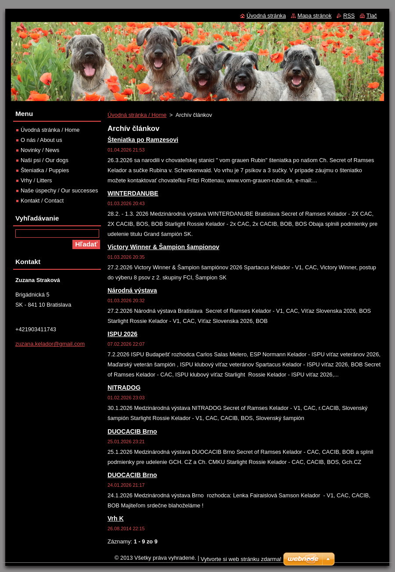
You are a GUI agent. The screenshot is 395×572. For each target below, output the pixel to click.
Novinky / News (40, 150)
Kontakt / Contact (42, 200)
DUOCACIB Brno (132, 431)
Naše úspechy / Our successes (59, 190)
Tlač (371, 15)
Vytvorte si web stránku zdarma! (241, 559)
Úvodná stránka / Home (137, 115)
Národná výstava (132, 290)
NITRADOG (124, 387)
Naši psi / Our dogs (44, 160)
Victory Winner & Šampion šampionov (163, 246)
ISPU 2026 (122, 333)
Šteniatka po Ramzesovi (143, 139)
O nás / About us (41, 140)
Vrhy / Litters (36, 180)
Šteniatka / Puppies (45, 170)
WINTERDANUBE (133, 193)
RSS (349, 15)
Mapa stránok (315, 15)
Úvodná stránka (266, 15)
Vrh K (116, 518)
